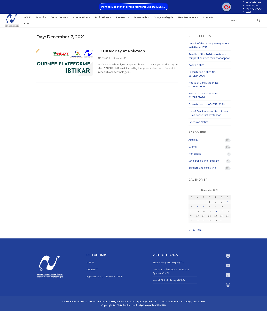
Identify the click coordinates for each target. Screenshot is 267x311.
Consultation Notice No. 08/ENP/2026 (202, 73)
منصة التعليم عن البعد (253, 2)
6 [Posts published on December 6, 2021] (197, 206)
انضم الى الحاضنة (252, 5)
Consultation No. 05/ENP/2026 (207, 104)
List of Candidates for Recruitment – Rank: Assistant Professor (209, 113)
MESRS (90, 262)
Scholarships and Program (204, 160)
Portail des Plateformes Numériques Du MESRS (133, 6)
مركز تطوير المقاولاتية (254, 8)
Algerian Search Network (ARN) (104, 276)
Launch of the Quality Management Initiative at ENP (209, 45)
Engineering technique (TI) (168, 262)
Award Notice (196, 65)
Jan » (200, 229)
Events (193, 146)
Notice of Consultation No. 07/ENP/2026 (204, 84)
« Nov (192, 229)
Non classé (195, 153)
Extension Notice (198, 122)
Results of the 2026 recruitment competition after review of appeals (210, 56)
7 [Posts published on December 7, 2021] (203, 206)
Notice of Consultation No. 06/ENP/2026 (204, 95)
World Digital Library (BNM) (169, 280)
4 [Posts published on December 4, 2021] (227, 202)
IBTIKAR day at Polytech (121, 51)
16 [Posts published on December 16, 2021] (215, 211)
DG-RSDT (92, 269)
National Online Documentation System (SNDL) (171, 271)
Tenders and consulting (202, 167)
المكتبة (248, 12)
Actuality (120, 57)
